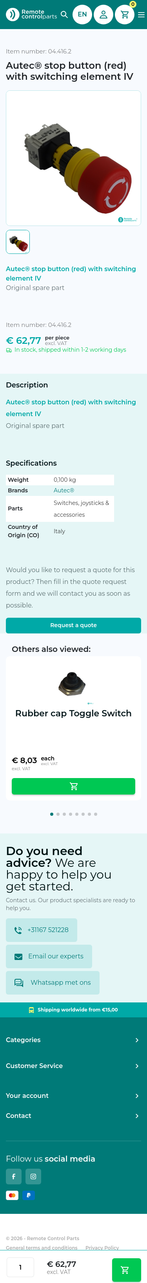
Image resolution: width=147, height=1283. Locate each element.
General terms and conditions (42, 1248)
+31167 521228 (42, 930)
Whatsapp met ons (53, 983)
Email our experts (49, 956)
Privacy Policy (102, 1248)
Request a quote (73, 625)
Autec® (64, 490)
